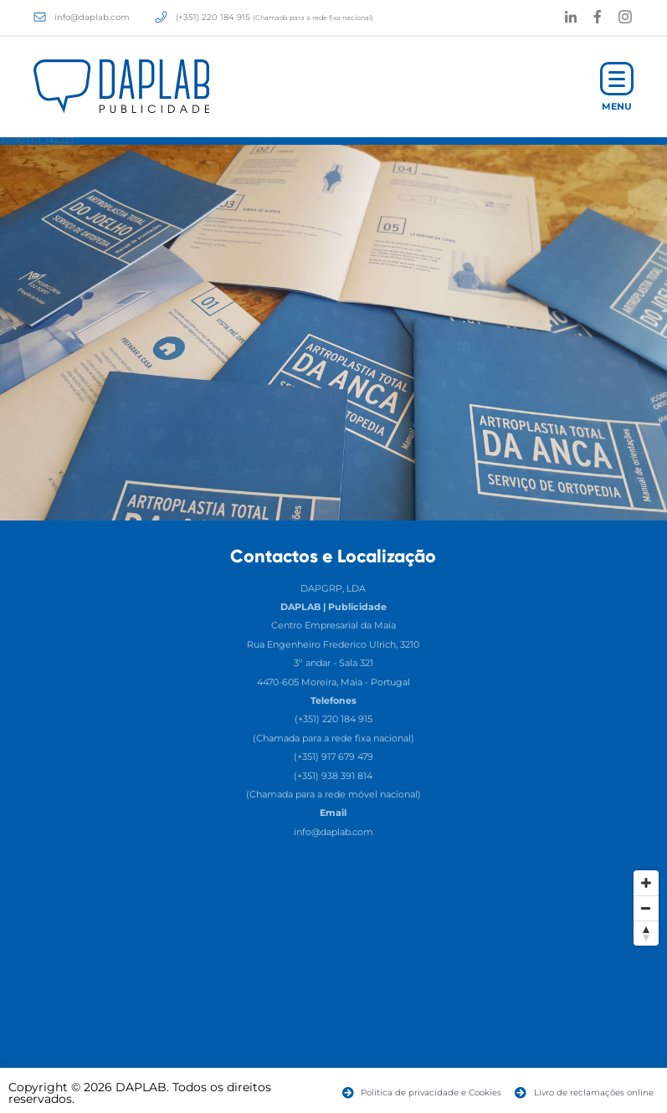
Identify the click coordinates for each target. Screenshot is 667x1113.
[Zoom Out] (646, 908)
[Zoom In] (646, 882)
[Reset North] (646, 933)
